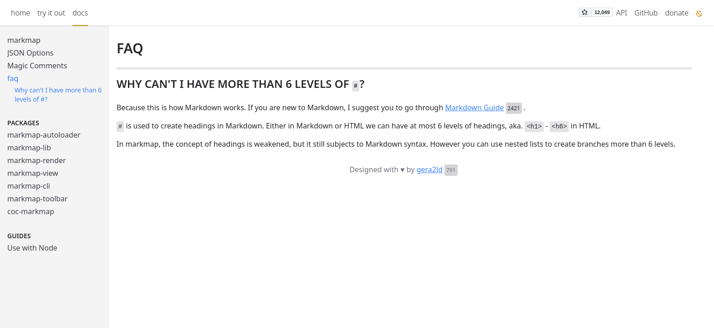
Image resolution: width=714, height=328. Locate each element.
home (20, 13)
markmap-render (36, 160)
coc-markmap (30, 211)
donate (676, 13)
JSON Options (30, 53)
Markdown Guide (474, 107)
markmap (24, 40)
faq (12, 78)
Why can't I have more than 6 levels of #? (58, 94)
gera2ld (430, 169)
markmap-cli (28, 186)
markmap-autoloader (44, 135)
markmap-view (32, 173)
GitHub (646, 13)
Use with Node (32, 248)
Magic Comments (37, 66)
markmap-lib (29, 148)
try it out (51, 13)
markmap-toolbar (37, 199)
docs (80, 13)
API (621, 13)
